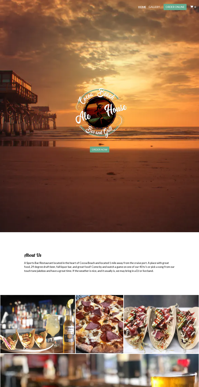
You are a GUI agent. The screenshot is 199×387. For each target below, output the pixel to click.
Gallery (154, 7)
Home (142, 7)
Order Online (175, 7)
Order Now (99, 149)
